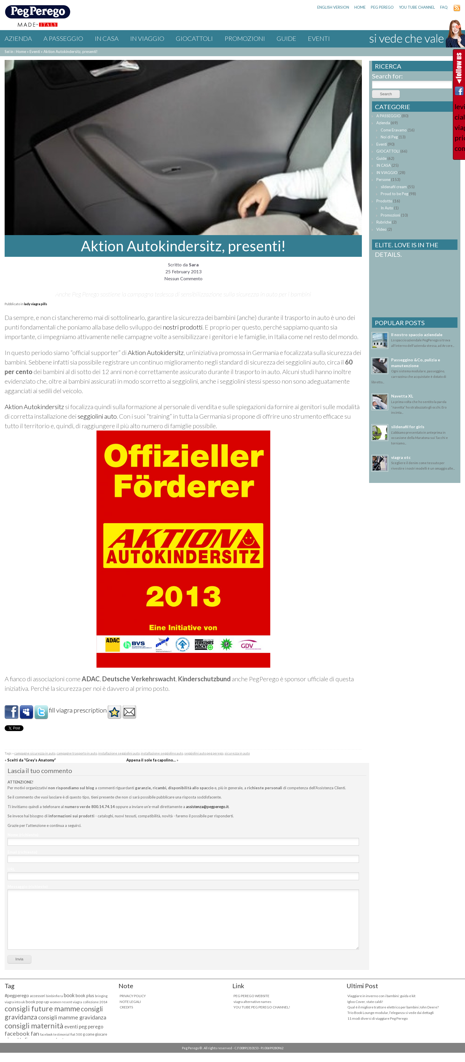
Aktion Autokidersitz (156, 352)
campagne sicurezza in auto (34, 753)
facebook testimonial (55, 1034)
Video (381, 229)
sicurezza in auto (237, 753)
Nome (23, 834)
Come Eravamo (394, 130)
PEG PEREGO (382, 7)
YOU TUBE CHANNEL (417, 7)
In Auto (387, 208)
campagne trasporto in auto (76, 753)
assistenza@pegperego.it (207, 806)
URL (11, 869)
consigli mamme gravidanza (72, 1017)
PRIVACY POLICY (133, 996)
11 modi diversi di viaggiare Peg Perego (377, 1018)
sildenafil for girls (407, 426)
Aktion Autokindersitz (34, 407)
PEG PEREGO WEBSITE (251, 996)
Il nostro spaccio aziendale (416, 334)
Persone (383, 179)
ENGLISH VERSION (333, 7)
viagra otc (401, 457)
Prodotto (384, 201)
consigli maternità (34, 1025)
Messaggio (28, 886)
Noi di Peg (389, 137)
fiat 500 (76, 1034)
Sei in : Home (15, 51)
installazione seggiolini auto (119, 753)
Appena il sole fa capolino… (151, 760)
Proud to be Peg (394, 193)
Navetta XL (402, 395)
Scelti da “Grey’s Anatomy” (31, 760)
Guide (286, 38)
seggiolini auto (97, 416)
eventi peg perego (83, 1026)
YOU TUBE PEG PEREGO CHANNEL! (262, 1007)
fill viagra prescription (78, 710)
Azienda (18, 38)
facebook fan (22, 1033)
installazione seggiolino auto (162, 753)
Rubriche (383, 222)
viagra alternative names (252, 1001)
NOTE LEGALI (130, 1001)
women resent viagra (66, 1002)
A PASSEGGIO (63, 38)
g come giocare (95, 1034)
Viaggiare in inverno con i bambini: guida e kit (381, 996)
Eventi (319, 38)
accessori (37, 996)
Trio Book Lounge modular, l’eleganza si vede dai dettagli (390, 1012)
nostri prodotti (183, 327)
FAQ (444, 7)
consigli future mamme (42, 1008)
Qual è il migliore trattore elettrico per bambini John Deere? (393, 1007)
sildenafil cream (394, 186)
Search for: (387, 76)
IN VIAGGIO (147, 38)
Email (22, 852)
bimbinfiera (54, 996)
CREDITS (126, 1007)
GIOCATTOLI (194, 38)
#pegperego (17, 995)
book (69, 995)
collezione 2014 (95, 1002)
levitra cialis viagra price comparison (459, 127)
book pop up (37, 1001)
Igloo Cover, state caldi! (365, 1001)
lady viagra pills (35, 304)
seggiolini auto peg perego (203, 753)
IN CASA (106, 38)
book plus (85, 995)
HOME (360, 7)
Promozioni (245, 38)
